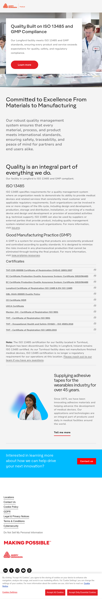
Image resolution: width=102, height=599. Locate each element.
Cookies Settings (9, 593)
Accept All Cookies (55, 594)
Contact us (86, 461)
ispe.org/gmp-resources (26, 255)
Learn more (24, 64)
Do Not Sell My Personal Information (23, 532)
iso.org (16, 227)
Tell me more (62, 432)
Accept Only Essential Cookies (82, 594)
